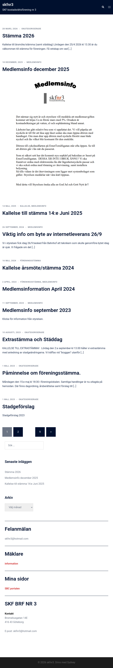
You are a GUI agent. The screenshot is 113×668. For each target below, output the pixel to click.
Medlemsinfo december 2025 (35, 69)
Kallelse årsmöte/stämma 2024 (38, 268)
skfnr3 (7, 4)
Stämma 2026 (18, 36)
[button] (103, 7)
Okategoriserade (31, 29)
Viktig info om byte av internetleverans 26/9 (52, 234)
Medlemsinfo (34, 62)
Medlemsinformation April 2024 (38, 289)
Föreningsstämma (30, 261)
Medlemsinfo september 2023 (36, 310)
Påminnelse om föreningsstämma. (41, 373)
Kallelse (25, 206)
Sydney (71, 662)
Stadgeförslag (18, 407)
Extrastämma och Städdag (32, 339)
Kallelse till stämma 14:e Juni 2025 (42, 213)
